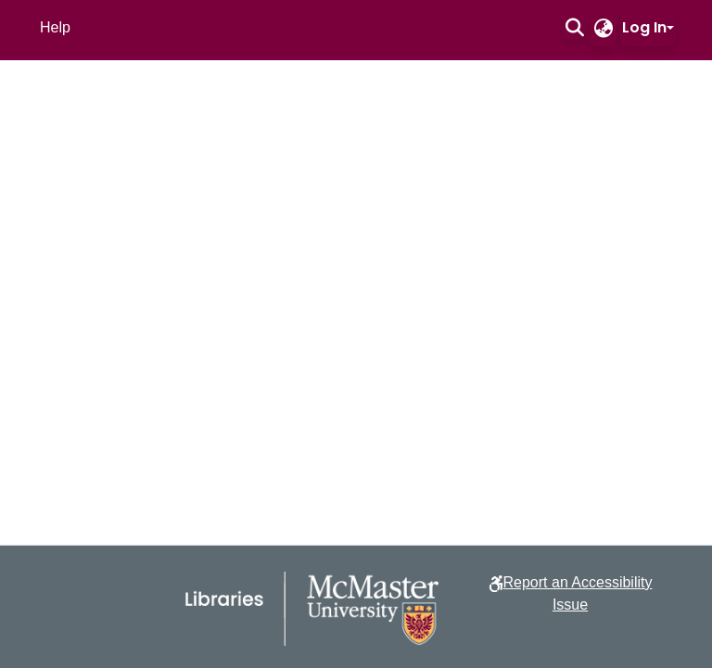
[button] (574, 28)
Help (55, 27)
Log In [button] (644, 27)
